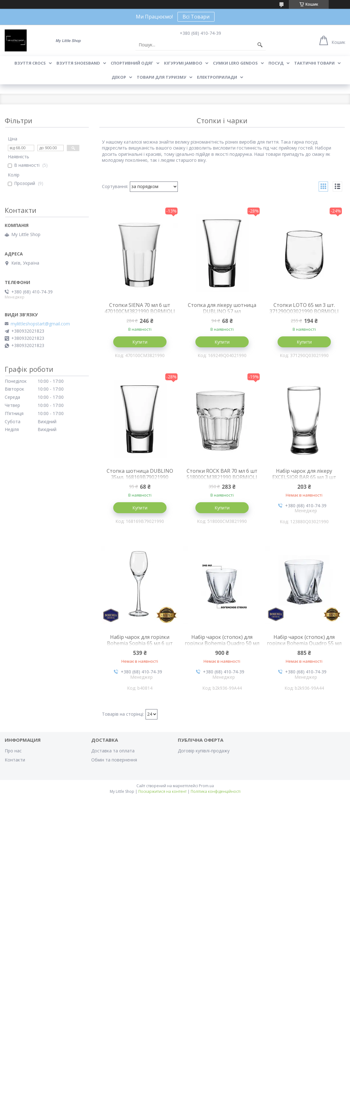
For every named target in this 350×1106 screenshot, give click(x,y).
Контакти (15, 760)
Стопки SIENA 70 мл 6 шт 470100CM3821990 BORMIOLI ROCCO (139, 311)
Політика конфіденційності (216, 791)
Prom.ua (206, 785)
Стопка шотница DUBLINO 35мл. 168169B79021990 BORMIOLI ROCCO (140, 477)
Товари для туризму (161, 77)
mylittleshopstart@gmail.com (40, 324)
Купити (139, 342)
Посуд (276, 63)
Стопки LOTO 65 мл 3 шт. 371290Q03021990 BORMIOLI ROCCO (304, 311)
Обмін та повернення (114, 760)
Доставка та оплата (113, 751)
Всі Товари (196, 16)
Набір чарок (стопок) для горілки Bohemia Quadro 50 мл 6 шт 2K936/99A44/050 (222, 643)
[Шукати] (260, 45)
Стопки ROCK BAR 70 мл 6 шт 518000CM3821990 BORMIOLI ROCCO (222, 477)
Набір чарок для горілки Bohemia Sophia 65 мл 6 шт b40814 (140, 643)
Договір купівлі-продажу (204, 751)
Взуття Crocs (30, 63)
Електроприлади (217, 77)
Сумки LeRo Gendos (235, 63)
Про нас (13, 751)
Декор (119, 77)
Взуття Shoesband (78, 63)
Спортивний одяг (132, 63)
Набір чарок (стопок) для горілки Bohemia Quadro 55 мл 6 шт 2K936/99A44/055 (304, 643)
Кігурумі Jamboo (183, 63)
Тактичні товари (314, 63)
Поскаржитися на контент (162, 791)
